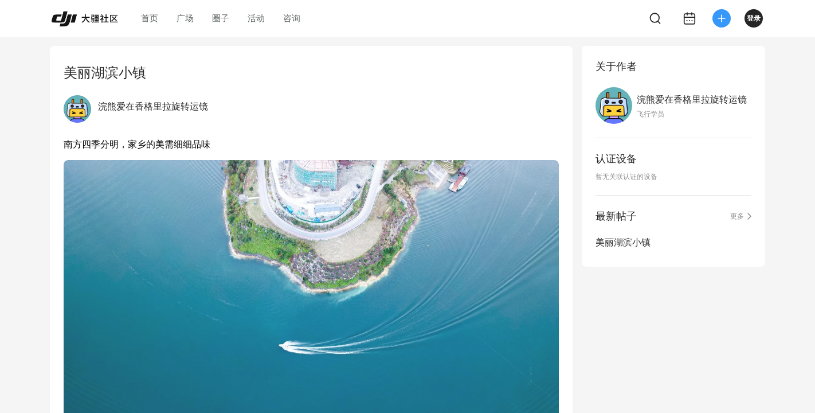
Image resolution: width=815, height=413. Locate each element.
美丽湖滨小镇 (623, 242)
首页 (149, 18)
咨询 (291, 18)
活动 (256, 18)
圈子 (220, 18)
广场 (185, 18)
